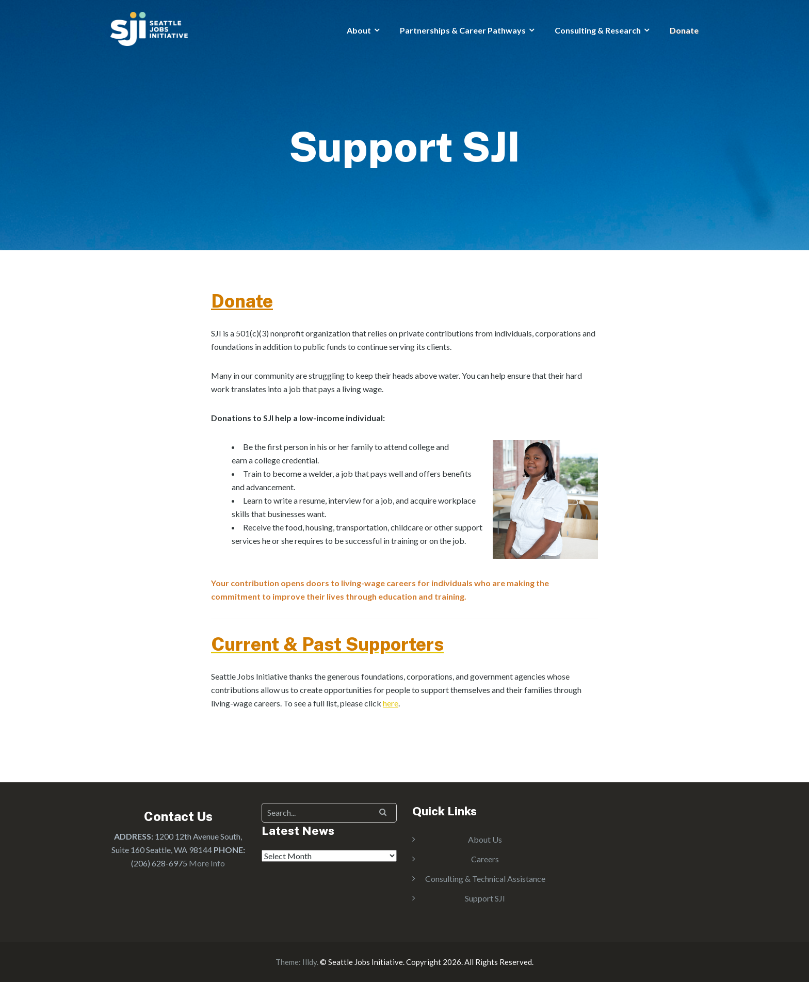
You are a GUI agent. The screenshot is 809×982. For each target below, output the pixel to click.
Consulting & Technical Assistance (485, 878)
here (390, 703)
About (359, 30)
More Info (207, 863)
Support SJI (485, 898)
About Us (485, 839)
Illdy (309, 962)
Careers (485, 859)
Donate (684, 30)
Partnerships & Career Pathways (463, 30)
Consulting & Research (598, 30)
